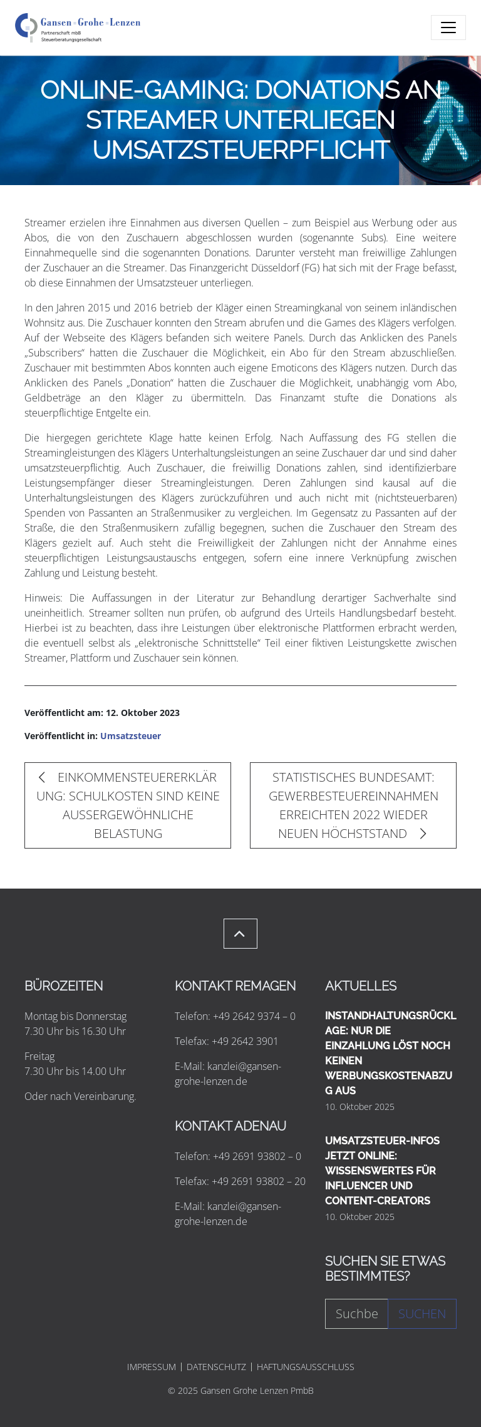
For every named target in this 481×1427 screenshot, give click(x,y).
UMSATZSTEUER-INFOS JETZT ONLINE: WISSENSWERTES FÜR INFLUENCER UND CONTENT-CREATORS (382, 1171)
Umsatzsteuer (130, 736)
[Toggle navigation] (448, 27)
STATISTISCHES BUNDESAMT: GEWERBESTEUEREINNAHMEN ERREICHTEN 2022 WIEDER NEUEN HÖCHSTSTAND (353, 805)
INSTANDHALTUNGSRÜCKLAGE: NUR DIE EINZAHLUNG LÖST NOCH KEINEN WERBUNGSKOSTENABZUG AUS (390, 1053)
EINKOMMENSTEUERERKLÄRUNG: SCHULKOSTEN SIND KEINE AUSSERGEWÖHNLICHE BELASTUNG (128, 805)
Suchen (422, 1313)
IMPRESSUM (151, 1367)
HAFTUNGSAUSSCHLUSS (305, 1367)
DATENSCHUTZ (216, 1367)
